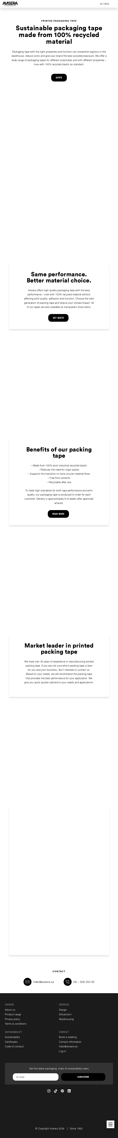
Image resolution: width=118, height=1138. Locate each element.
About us (10, 1009)
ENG (106, 4)
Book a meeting (68, 1037)
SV (101, 4)
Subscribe (83, 1077)
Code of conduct (14, 1046)
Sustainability (12, 1037)
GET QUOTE (58, 317)
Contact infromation (70, 1041)
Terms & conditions (15, 1023)
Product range (13, 1014)
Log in (62, 1051)
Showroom (65, 1014)
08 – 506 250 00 (83, 982)
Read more (58, 514)
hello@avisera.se (43, 982)
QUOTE (59, 77)
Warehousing (66, 1019)
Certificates (11, 1041)
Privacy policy (12, 1019)
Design (63, 1009)
